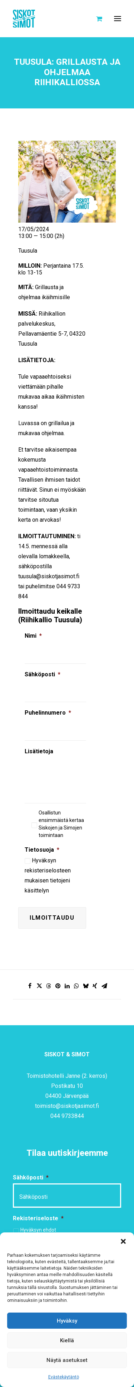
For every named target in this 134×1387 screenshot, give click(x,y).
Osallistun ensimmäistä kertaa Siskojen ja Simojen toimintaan (61, 824)
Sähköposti (42, 674)
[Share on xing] (95, 986)
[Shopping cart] (96, 18)
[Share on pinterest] (58, 986)
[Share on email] (104, 986)
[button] (123, 1241)
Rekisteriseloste (38, 1218)
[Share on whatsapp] (76, 986)
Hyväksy (67, 1321)
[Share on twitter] (39, 986)
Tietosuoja (42, 849)
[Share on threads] (48, 986)
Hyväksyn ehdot (38, 1230)
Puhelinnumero (48, 712)
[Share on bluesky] (85, 986)
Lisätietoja (39, 751)
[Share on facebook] (30, 986)
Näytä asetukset (67, 1360)
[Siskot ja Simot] (24, 19)
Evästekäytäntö (63, 1376)
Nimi (33, 635)
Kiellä (67, 1340)
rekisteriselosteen (48, 870)
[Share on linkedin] (67, 986)
